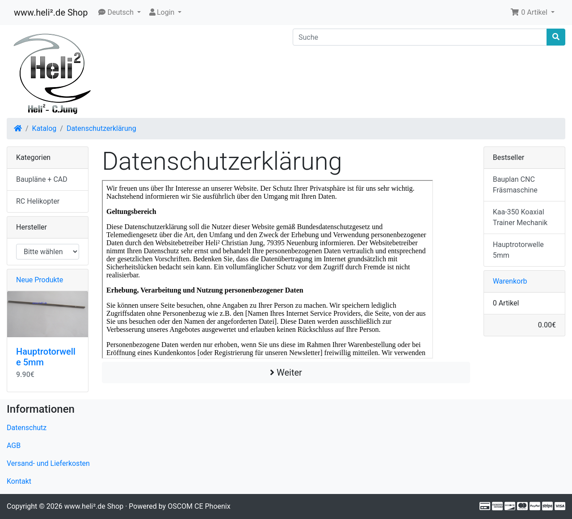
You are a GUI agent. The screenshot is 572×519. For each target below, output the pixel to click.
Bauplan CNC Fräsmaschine (515, 184)
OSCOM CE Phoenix (199, 506)
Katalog (44, 128)
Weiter (286, 372)
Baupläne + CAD (41, 179)
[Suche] (420, 37)
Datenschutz (26, 427)
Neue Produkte (39, 280)
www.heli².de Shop (51, 12)
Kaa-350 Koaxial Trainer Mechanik (520, 217)
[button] (119, 12)
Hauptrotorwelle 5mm (518, 250)
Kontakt (19, 481)
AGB (14, 445)
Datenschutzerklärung (101, 128)
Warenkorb (510, 281)
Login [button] (162, 12)
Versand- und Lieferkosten (48, 463)
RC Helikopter (37, 201)
